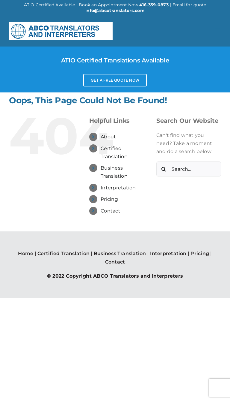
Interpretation (118, 188)
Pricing (109, 199)
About (108, 137)
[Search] (163, 168)
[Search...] (188, 168)
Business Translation (120, 253)
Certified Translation (63, 253)
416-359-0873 (154, 5)
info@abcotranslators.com (115, 10)
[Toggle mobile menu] (218, 31)
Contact (110, 211)
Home (25, 253)
